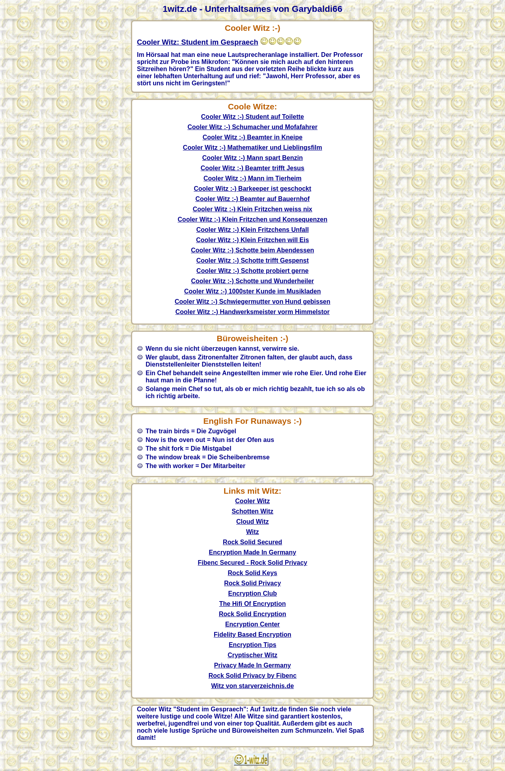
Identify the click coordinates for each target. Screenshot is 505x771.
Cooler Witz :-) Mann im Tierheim (252, 178)
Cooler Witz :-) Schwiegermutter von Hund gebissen (253, 301)
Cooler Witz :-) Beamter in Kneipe (252, 137)
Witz (252, 531)
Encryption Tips (253, 644)
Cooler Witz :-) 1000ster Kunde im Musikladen (252, 291)
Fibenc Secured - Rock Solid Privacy (252, 562)
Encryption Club (252, 593)
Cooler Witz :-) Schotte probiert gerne (252, 270)
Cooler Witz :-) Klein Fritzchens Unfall (252, 229)
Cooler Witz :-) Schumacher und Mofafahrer (252, 127)
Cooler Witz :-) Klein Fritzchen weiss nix (252, 209)
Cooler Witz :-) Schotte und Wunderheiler (252, 281)
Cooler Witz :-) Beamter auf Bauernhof (252, 199)
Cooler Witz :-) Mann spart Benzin (252, 157)
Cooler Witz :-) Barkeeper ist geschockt (252, 188)
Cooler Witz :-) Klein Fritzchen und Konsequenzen (252, 219)
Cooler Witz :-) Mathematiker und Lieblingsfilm (252, 147)
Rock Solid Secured (252, 542)
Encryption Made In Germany (252, 552)
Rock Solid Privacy (252, 583)
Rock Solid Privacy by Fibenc (252, 675)
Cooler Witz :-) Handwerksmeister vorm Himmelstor (252, 311)
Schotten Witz (252, 511)
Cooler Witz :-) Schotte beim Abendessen (252, 250)
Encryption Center (252, 624)
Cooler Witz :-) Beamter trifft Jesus (253, 168)
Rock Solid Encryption (252, 614)
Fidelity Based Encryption (252, 634)
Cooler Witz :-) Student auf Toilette (252, 116)
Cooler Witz (252, 501)
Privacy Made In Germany (252, 665)
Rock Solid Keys (252, 573)
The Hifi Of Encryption (252, 603)
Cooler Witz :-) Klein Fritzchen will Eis (252, 240)
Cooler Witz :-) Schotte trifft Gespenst (252, 260)
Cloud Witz (252, 521)
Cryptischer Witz (252, 655)
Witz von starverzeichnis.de (252, 686)
